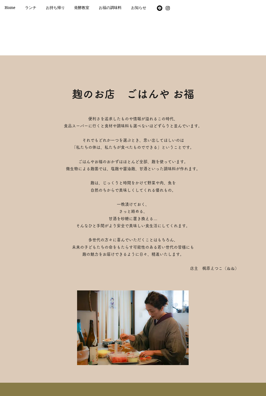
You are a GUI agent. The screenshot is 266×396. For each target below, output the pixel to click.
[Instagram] (167, 8)
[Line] (159, 8)
